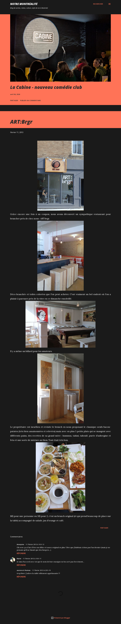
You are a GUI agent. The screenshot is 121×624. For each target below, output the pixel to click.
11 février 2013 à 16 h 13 (35, 544)
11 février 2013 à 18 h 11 (32, 559)
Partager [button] (14, 100)
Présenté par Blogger (60, 618)
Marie (19, 559)
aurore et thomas (23, 570)
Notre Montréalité (23, 4)
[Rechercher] (98, 4)
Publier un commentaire (30, 100)
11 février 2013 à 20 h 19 (41, 570)
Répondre (21, 553)
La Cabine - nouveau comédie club (46, 87)
